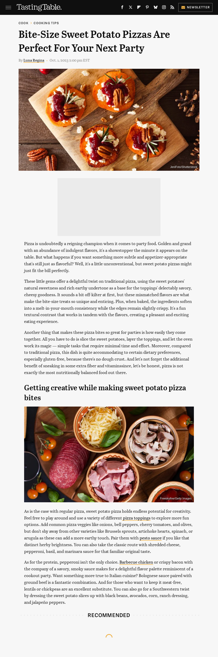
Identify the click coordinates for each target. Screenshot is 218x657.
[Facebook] (122, 8)
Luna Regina (33, 60)
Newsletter (195, 7)
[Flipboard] (139, 8)
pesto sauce (151, 538)
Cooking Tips (46, 22)
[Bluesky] (155, 8)
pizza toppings (136, 518)
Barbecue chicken (136, 562)
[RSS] (172, 8)
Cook (24, 22)
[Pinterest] (147, 8)
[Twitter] (130, 8)
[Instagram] (164, 8)
